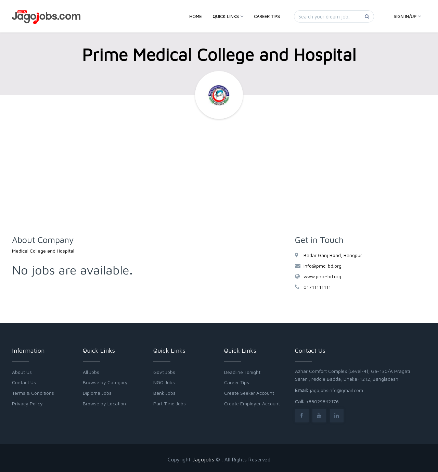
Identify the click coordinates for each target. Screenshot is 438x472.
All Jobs (91, 372)
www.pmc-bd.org (322, 276)
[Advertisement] (219, 180)
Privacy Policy (27, 403)
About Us (22, 372)
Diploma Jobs (97, 393)
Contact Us (24, 382)
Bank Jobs (164, 393)
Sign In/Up (407, 16)
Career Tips (267, 16)
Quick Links (227, 16)
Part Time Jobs (169, 403)
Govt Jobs (164, 372)
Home (195, 16)
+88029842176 (322, 401)
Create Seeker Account (249, 393)
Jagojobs (203, 459)
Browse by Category (105, 382)
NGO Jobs (164, 382)
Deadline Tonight (242, 372)
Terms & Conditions (33, 393)
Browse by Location (104, 403)
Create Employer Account (252, 403)
